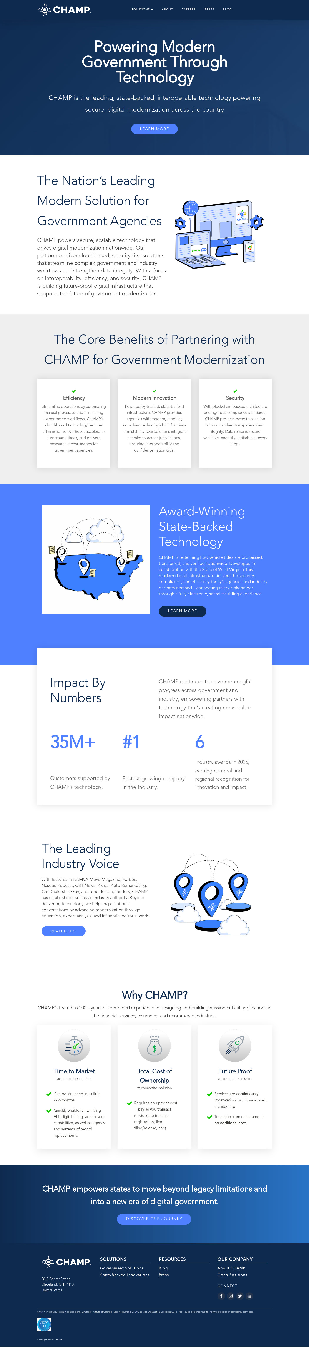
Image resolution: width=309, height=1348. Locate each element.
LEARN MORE (154, 129)
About (167, 9)
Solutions (142, 9)
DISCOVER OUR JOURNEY (154, 1220)
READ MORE (65, 932)
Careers (189, 9)
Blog (227, 9)
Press (209, 9)
